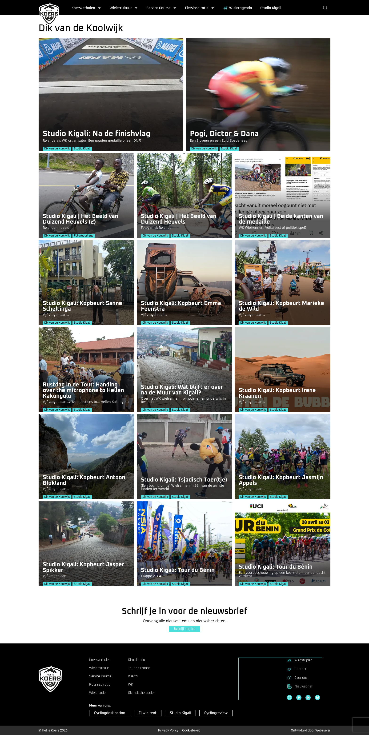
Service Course (161, 8)
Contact (296, 668)
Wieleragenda (237, 8)
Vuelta (133, 676)
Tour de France (139, 668)
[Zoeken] (326, 8)
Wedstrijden (300, 660)
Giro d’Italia (136, 660)
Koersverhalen (86, 8)
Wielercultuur (124, 8)
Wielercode (97, 693)
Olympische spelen (142, 693)
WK (130, 684)
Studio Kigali (270, 8)
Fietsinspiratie (200, 8)
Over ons (297, 677)
